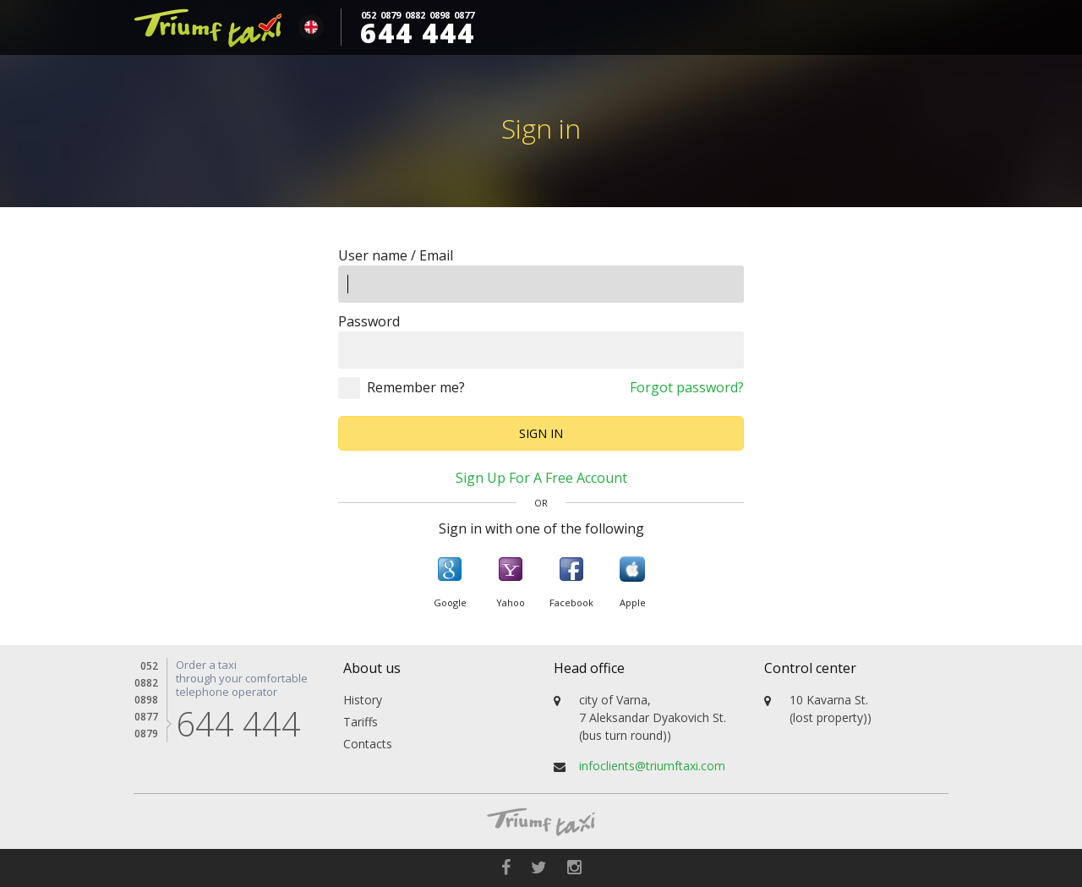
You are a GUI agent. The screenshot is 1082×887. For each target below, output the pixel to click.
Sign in (541, 433)
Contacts (367, 744)
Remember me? (416, 387)
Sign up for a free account (541, 477)
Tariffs (360, 722)
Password (369, 321)
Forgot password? (687, 387)
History (362, 700)
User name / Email (395, 255)
